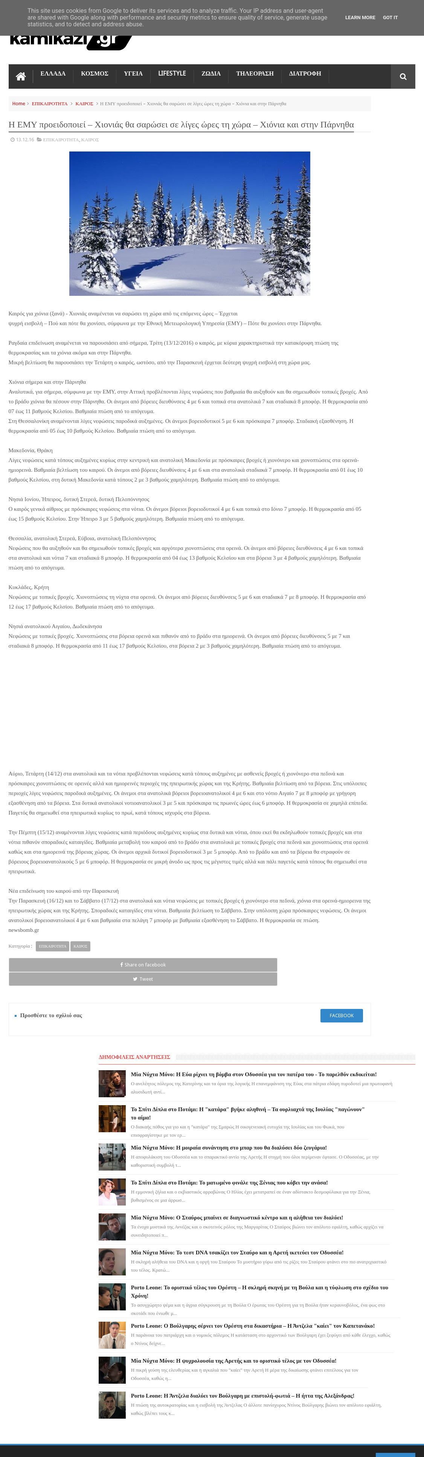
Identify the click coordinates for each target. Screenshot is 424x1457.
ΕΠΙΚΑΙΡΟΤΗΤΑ (50, 98)
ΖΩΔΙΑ (211, 68)
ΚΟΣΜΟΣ (94, 68)
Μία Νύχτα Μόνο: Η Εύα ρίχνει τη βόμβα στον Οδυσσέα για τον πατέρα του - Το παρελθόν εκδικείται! (369, 120)
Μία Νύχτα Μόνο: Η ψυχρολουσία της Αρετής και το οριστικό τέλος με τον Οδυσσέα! (368, 510)
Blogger (351, 1445)
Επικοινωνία (396, 1165)
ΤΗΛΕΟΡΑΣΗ (255, 68)
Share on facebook (34, 1075)
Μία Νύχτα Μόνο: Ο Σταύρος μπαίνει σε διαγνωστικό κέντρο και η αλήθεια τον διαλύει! (369, 315)
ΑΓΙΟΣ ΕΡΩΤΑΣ (29, 1247)
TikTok (21, 1287)
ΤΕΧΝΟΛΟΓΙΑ (28, 1315)
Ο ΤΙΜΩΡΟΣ (26, 1274)
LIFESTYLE (172, 68)
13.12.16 (25, 153)
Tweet (88, 1075)
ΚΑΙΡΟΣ (84, 98)
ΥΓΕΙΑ (133, 68)
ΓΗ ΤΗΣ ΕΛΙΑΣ (29, 1233)
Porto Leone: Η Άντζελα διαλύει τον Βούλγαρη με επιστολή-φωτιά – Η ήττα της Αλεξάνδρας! (368, 556)
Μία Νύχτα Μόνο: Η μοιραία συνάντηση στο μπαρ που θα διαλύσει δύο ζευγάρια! (360, 222)
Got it (390, 17)
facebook (248, 1112)
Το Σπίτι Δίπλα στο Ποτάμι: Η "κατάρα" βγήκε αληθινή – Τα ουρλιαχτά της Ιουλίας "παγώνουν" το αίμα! (227, 1259)
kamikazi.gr (69, 1445)
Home (18, 98)
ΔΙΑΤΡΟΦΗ (305, 68)
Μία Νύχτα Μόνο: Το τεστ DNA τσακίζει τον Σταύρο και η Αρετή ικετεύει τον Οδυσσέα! (365, 362)
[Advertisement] (142, 784)
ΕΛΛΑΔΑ (53, 68)
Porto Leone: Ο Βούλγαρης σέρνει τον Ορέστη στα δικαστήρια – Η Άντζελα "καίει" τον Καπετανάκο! (366, 463)
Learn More (360, 17)
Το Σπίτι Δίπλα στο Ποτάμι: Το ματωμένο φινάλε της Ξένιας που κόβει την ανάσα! (364, 268)
